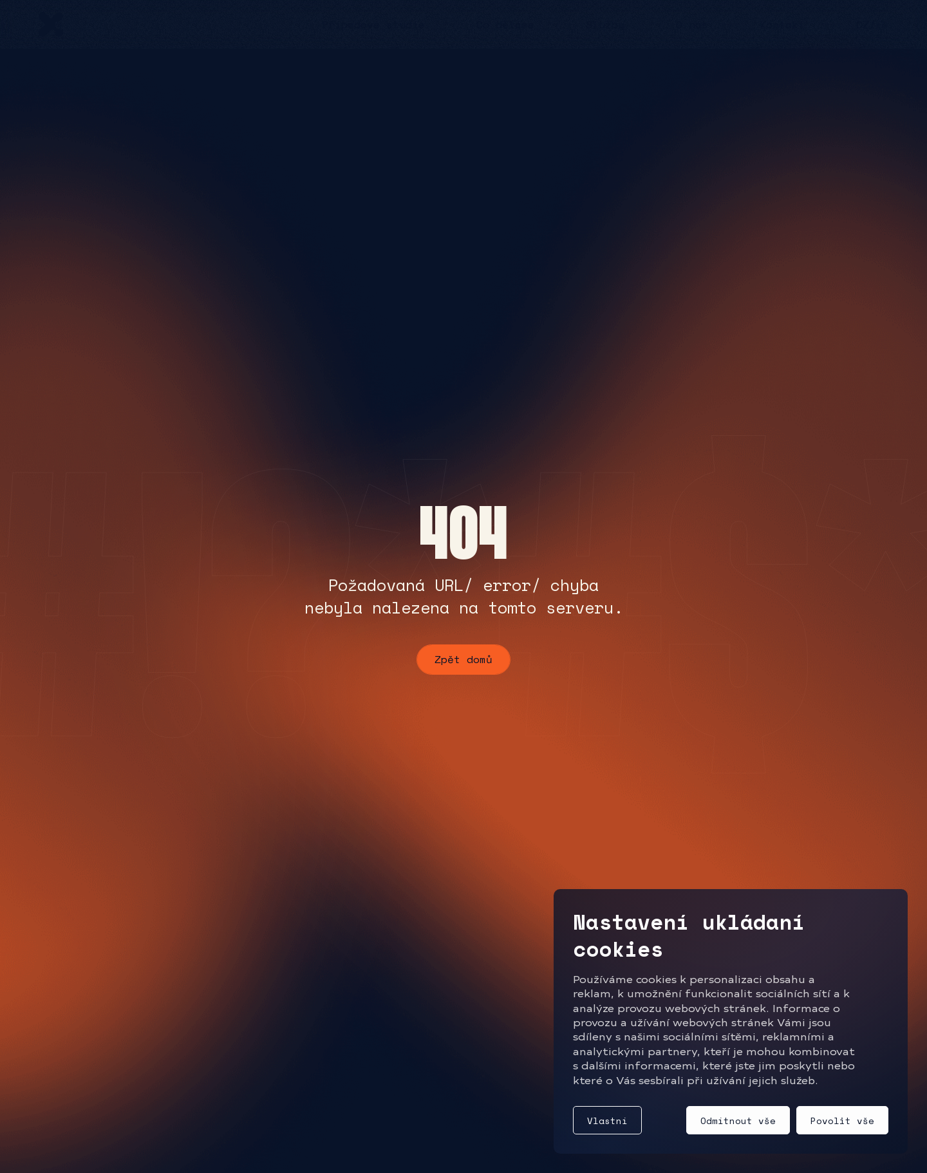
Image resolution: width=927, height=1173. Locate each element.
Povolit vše (842, 1120)
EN (882, 24)
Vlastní (607, 1120)
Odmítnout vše (738, 1120)
